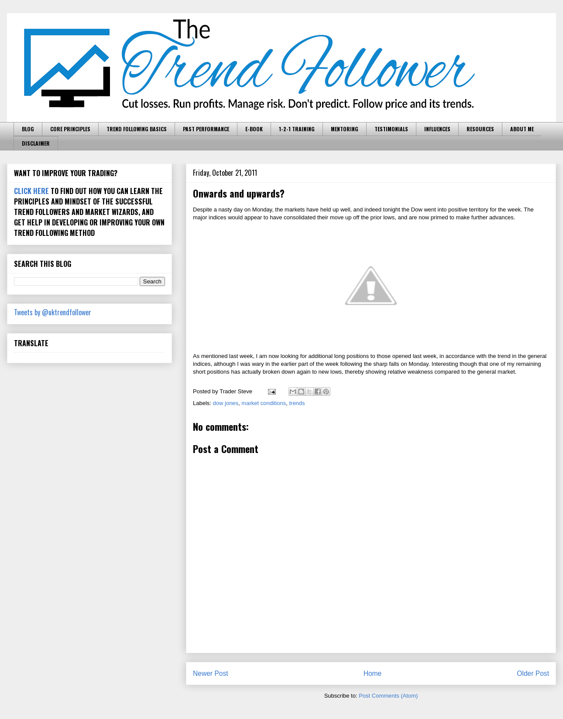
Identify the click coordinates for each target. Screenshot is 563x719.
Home (373, 673)
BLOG (28, 129)
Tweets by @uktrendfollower (52, 312)
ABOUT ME (522, 129)
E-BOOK (254, 129)
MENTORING (344, 129)
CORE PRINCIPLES (70, 129)
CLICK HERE (31, 191)
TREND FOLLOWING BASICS (136, 129)
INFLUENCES (437, 129)
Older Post (533, 673)
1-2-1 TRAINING (297, 129)
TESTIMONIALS (391, 129)
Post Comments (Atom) (388, 695)
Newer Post (210, 673)
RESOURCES (480, 129)
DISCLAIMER (36, 143)
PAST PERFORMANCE (206, 129)
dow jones (226, 403)
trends (297, 403)
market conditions (263, 403)
